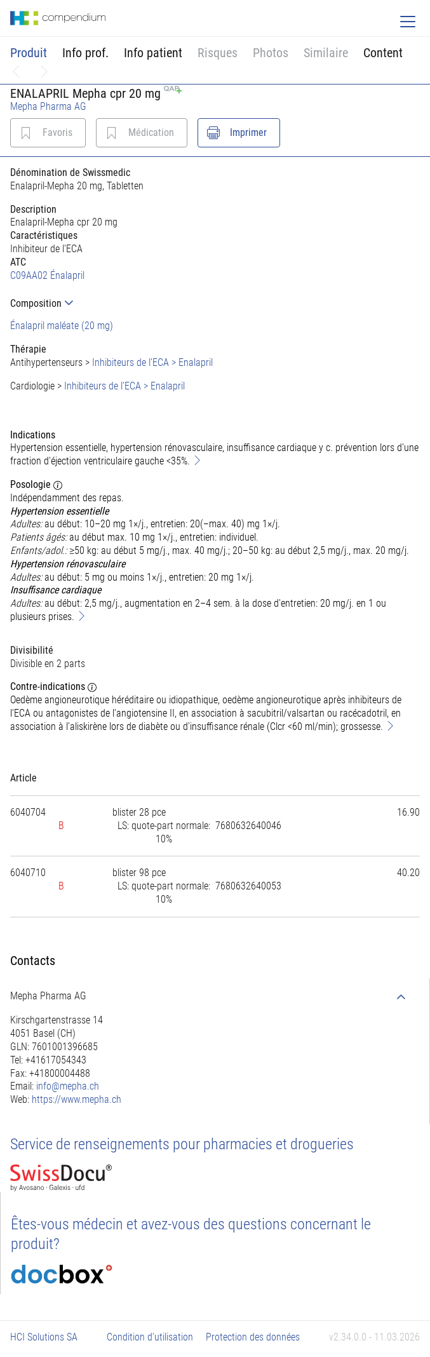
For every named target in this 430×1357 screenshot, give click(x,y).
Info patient (153, 52)
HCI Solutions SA (43, 1337)
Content (383, 52)
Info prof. (85, 52)
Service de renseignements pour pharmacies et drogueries (182, 1144)
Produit (28, 52)
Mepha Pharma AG (48, 106)
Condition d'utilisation (150, 1337)
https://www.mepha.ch (76, 1099)
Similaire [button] (326, 52)
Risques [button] (218, 52)
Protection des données (253, 1337)
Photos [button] (270, 52)
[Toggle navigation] (408, 22)
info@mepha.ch (67, 1086)
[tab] (215, 303)
